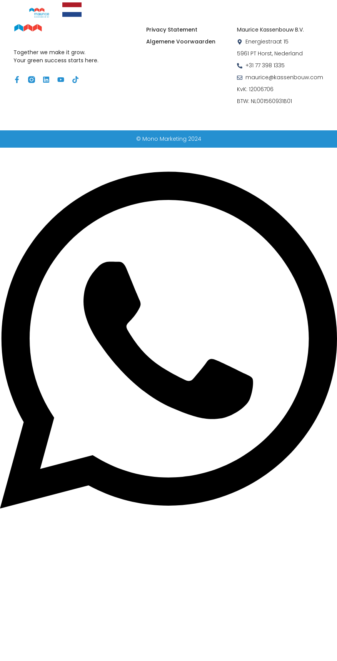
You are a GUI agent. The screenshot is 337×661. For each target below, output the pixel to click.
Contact (230, 16)
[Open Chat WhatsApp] (168, 530)
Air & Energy (178, 6)
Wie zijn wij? (278, 6)
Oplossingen (121, 6)
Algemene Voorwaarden (180, 41)
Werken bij (186, 16)
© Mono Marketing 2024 (168, 139)
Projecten (226, 6)
